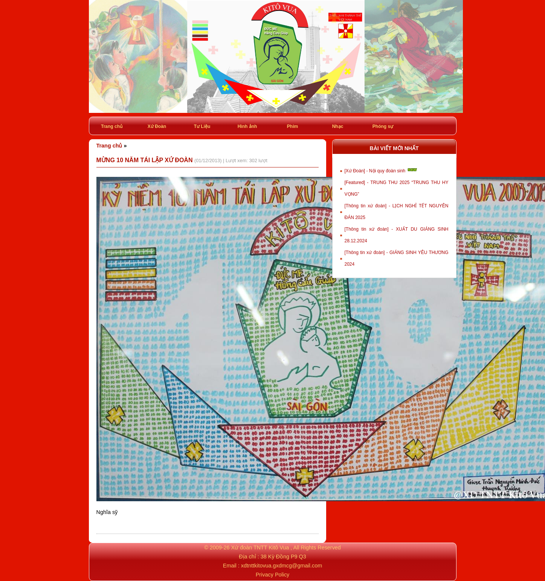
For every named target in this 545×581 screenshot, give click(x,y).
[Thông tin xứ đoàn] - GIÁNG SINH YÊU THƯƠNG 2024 (397, 258)
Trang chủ (111, 126)
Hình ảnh (247, 126)
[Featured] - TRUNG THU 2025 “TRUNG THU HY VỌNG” (397, 188)
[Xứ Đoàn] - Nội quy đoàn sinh (381, 170)
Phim (292, 126)
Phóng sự (382, 126)
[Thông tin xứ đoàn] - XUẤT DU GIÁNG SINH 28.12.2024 (397, 235)
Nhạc (337, 126)
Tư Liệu (202, 126)
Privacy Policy (273, 575)
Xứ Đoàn (157, 126)
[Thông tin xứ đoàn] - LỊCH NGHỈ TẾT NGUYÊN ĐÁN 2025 (397, 211)
